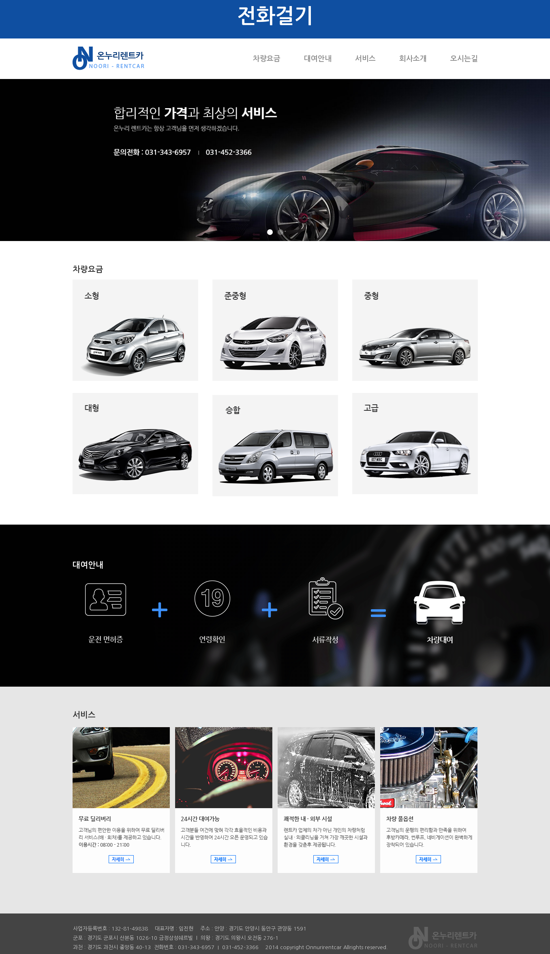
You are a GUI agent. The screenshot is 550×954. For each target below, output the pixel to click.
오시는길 (464, 58)
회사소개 (413, 58)
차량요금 (266, 58)
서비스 (365, 58)
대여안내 (318, 58)
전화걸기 (275, 16)
